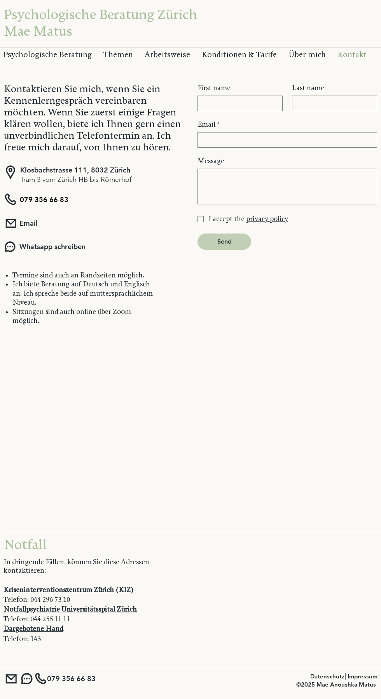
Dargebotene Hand (33, 629)
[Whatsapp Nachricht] (27, 678)
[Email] (59, 223)
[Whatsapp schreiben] (53, 247)
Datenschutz (327, 676)
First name (214, 88)
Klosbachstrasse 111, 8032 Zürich (75, 170)
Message (210, 161)
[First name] (238, 103)
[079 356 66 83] (38, 199)
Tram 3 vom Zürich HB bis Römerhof (75, 179)
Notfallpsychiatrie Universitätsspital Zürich (70, 609)
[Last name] (332, 103)
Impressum (363, 676)
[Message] (287, 186)
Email (208, 124)
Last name (308, 88)
